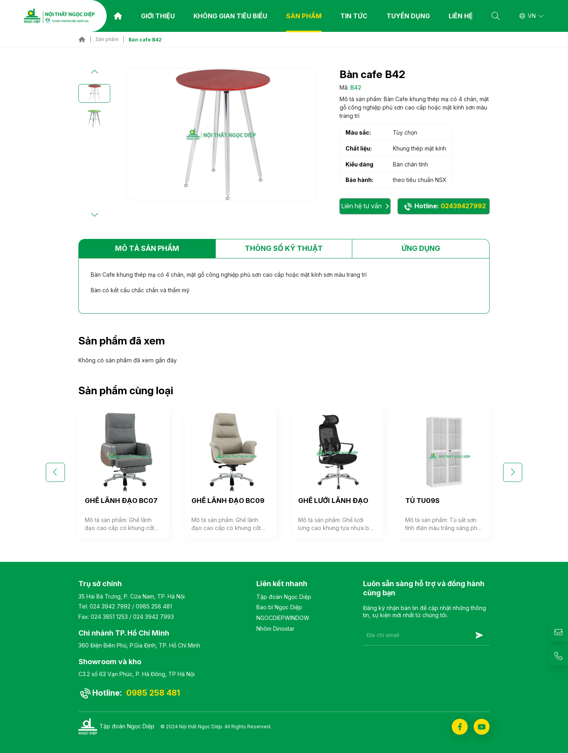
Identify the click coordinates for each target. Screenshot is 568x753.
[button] (94, 72)
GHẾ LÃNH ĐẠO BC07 (121, 501)
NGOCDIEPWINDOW (282, 617)
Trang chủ (118, 16)
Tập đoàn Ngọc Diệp (283, 596)
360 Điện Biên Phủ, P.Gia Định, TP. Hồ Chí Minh (139, 645)
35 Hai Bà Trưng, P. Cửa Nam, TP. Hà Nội (131, 596)
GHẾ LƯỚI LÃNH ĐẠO (333, 501)
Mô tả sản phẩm (147, 248)
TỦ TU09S (422, 501)
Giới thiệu (158, 16)
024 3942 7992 (110, 606)
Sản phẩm (304, 16)
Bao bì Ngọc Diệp (279, 607)
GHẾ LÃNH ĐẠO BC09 (227, 501)
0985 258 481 (154, 606)
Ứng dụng (421, 248)
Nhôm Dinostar (275, 628)
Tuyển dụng (408, 16)
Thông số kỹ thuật (284, 248)
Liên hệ (461, 16)
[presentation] (423, 665)
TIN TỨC (353, 16)
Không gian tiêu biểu (230, 16)
